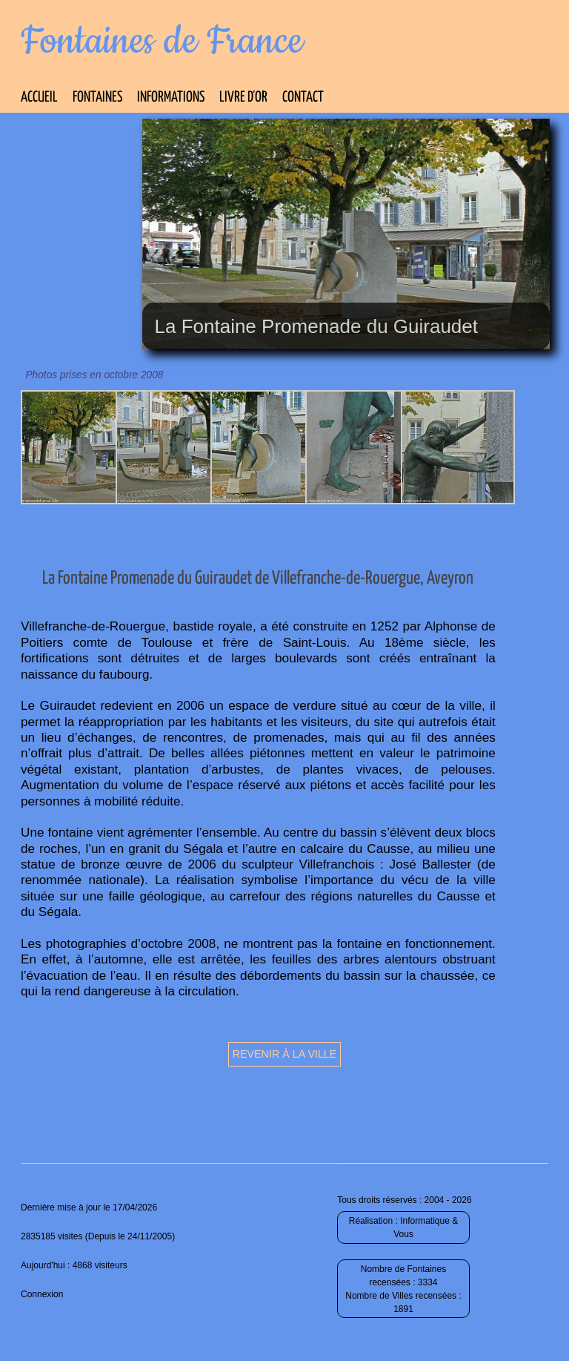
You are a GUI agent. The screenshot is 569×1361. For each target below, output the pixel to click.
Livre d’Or (243, 97)
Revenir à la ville (285, 1054)
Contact (303, 97)
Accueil (39, 97)
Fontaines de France (162, 41)
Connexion (42, 1294)
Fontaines (97, 97)
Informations (170, 97)
